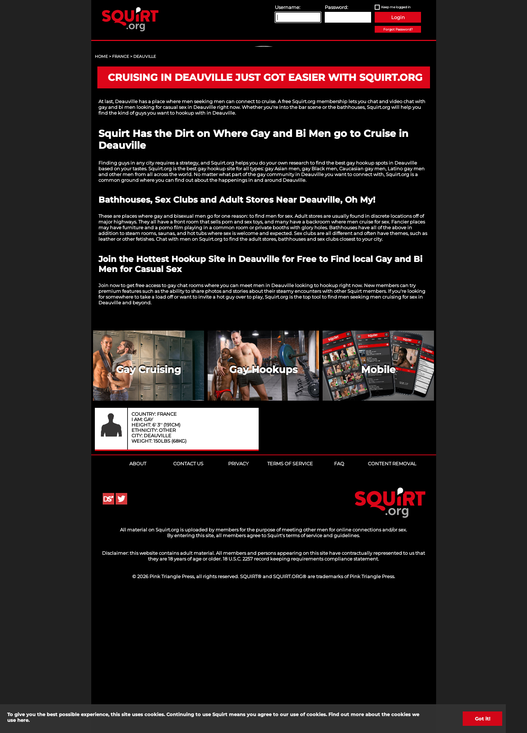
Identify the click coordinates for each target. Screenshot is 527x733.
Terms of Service (290, 601)
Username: (287, 7)
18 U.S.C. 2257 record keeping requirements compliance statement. (301, 697)
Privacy (238, 601)
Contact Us (188, 601)
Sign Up (264, 108)
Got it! (482, 719)
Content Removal (392, 601)
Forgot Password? (398, 29)
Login (398, 17)
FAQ (339, 601)
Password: (336, 7)
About (137, 601)
